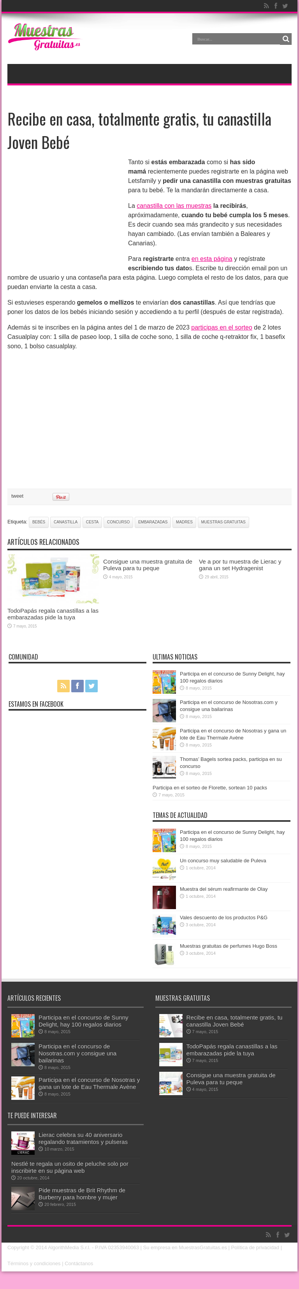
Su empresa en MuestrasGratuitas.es (185, 1247)
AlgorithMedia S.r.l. (69, 1247)
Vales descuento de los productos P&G (223, 917)
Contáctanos (79, 1263)
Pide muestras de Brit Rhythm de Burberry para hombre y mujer (82, 1193)
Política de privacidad (255, 1247)
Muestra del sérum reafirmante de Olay (223, 889)
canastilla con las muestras (174, 205)
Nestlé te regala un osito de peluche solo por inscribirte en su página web (69, 1167)
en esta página (212, 258)
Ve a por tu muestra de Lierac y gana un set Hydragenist (240, 564)
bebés (38, 522)
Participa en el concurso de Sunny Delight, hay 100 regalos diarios (83, 1021)
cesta (92, 522)
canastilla (65, 522)
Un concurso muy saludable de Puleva (223, 860)
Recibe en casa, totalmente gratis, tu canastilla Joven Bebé (234, 1021)
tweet (17, 496)
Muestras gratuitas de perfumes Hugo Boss (228, 946)
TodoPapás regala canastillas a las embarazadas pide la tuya (52, 614)
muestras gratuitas (223, 522)
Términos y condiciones (34, 1263)
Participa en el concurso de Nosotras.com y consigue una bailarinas (77, 1053)
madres (184, 522)
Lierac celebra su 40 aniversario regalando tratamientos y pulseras (83, 1138)
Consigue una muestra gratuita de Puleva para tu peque (147, 564)
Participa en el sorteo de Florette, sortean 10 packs (210, 788)
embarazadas (153, 522)
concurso (118, 522)
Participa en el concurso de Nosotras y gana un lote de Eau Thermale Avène (89, 1083)
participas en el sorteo (221, 327)
